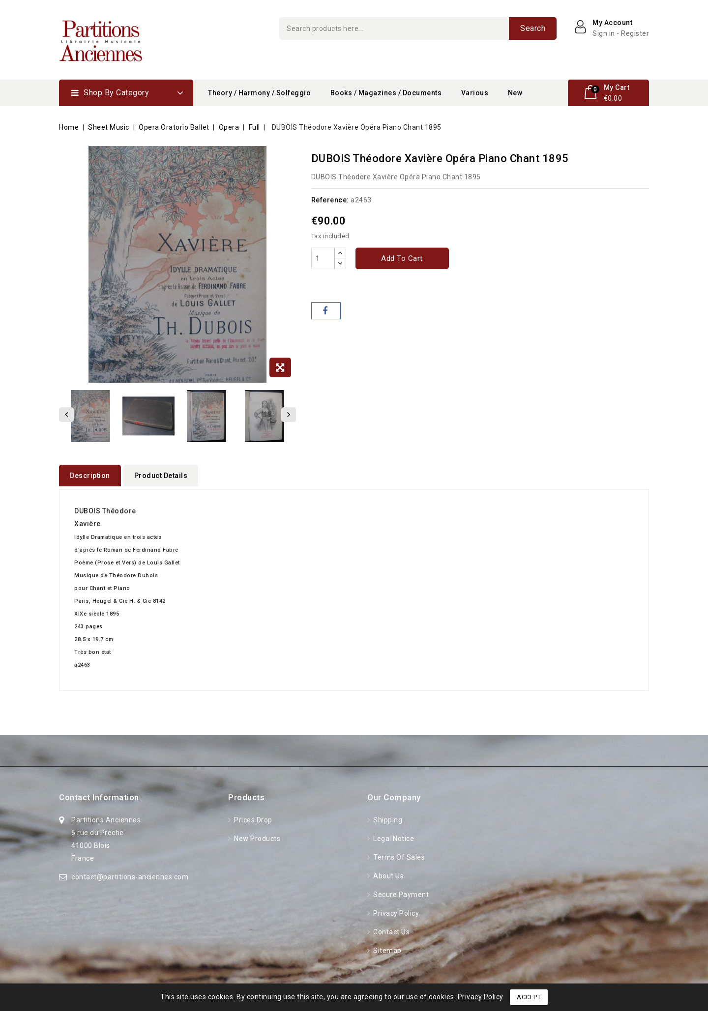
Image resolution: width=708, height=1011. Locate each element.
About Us (388, 873)
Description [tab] (90, 475)
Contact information (99, 794)
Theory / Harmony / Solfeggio (259, 93)
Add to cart (402, 258)
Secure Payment (400, 892)
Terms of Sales (398, 854)
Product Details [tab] (161, 475)
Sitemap (387, 948)
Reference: (330, 200)
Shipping (387, 817)
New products (257, 836)
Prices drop (252, 817)
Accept (529, 997)
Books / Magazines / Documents (386, 93)
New (515, 93)
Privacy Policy (395, 910)
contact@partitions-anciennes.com (129, 874)
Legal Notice (393, 836)
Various (475, 93)
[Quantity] (323, 258)
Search (532, 28)
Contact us (391, 929)
